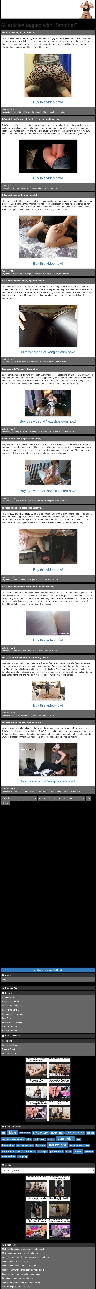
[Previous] (7, 798)
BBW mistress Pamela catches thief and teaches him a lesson (31, 119)
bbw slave (31, 112)
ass (3, 1133)
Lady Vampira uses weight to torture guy (21, 438)
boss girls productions (13, 1139)
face (78, 1139)
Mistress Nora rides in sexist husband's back (22, 1282)
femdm (52, 112)
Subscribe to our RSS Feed (48, 970)
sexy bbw (14, 274)
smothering (22, 580)
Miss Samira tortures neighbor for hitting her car (25, 657)
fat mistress (27, 1145)
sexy (68, 1151)
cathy (28, 1139)
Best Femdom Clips (11, 1001)
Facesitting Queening (11, 1006)
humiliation (54, 274)
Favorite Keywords (12, 1127)
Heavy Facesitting (10, 997)
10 (59, 798)
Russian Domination (11, 1049)
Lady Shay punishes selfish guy (16, 1286)
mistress (18, 362)
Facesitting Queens (11, 1045)
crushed (51, 1139)
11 (65, 798)
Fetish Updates (9, 1053)
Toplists (7, 1041)
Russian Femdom (10, 1026)
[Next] (5, 803)
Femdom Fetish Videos (12, 1014)
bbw (12, 188)
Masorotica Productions (19, 791)
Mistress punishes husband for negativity (22, 508)
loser (57, 188)
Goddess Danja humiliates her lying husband (22, 1274)
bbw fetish (38, 188)
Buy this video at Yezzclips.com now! (48, 421)
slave (21, 274)
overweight (42, 1152)
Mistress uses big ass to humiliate (18, 32)
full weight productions (79, 1145)
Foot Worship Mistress (12, 1022)
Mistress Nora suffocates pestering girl (19, 1266)
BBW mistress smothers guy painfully (20, 195)
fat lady (64, 791)
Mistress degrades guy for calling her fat (20, 1253)
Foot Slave (7, 1018)
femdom (55, 650)
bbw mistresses (75, 1132)
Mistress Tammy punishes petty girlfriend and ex (23, 1270)
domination (26, 362)
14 (83, 798)
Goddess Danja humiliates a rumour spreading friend (25, 1257)
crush (42, 1139)
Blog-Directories (11, 1036)
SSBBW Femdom (10, 1031)
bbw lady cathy (40, 1133)
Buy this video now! (48, 102)
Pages (6, 975)
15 (88, 798)
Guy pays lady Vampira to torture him (20, 369)
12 (71, 798)
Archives (7, 1165)
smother (39, 112)
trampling (25, 431)
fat (60, 431)
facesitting (14, 112)
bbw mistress (61, 112)
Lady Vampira (16, 431)
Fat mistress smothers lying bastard (18, 1278)
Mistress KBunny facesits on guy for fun (21, 722)
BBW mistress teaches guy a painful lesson (23, 281)
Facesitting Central (10, 1010)
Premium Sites (10, 988)
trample (48, 650)
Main (4, 979)
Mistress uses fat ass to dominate (17, 1261)
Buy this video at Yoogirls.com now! (48, 352)
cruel (36, 1139)
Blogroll (7, 993)
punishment (39, 650)
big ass (46, 112)
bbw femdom (64, 274)
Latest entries (9, 1245)
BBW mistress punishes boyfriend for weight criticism (28, 587)
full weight (23, 112)
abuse (52, 188)
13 (77, 798)
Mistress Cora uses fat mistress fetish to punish (23, 1249)
